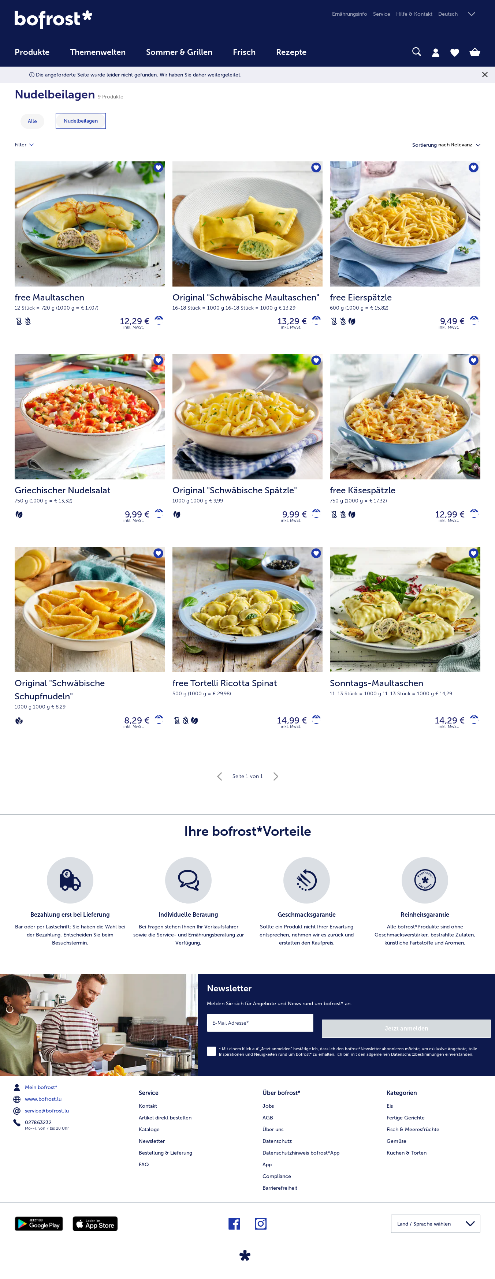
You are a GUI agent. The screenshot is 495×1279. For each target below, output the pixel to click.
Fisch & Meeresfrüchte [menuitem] (413, 1130)
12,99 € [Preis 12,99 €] (444, 519)
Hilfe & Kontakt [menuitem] (414, 14)
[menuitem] (32, 56)
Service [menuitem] (381, 14)
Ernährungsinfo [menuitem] (349, 14)
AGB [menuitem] (268, 1119)
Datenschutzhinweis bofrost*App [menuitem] (301, 1154)
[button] (459, 14)
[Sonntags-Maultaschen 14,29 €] (405, 658)
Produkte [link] (32, 52)
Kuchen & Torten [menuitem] (407, 1154)
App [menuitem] (267, 1166)
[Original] (313, 323)
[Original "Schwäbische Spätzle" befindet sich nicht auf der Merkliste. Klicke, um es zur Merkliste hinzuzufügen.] (315, 365)
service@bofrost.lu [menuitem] (42, 1115)
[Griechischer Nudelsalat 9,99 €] (90, 456)
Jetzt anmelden (459, 1032)
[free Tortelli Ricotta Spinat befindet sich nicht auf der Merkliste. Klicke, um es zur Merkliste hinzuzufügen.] (315, 561)
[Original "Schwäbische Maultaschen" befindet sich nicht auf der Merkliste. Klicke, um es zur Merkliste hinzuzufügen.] (315, 169)
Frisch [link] (244, 52)
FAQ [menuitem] (144, 1166)
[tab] (435, 52)
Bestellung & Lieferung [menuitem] (165, 1154)
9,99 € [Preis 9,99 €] (131, 519)
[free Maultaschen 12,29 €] (90, 259)
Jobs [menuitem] (268, 1107)
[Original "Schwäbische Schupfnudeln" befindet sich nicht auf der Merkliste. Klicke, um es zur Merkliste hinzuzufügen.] (157, 561)
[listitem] (70, 912)
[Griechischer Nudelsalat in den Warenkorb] (156, 519)
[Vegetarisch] (351, 323)
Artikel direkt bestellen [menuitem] (165, 1119)
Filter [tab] (28, 145)
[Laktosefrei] (19, 323)
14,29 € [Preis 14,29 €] (444, 728)
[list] (247, 912)
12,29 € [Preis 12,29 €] (129, 323)
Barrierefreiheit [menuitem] (280, 1189)
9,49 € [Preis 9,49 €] (447, 323)
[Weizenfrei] (27, 323)
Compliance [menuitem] (277, 1177)
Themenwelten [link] (98, 52)
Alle (32, 121)
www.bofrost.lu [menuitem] (38, 1103)
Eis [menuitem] (390, 1107)
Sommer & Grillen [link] (179, 52)
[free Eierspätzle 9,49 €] (405, 259)
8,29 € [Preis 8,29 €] (131, 728)
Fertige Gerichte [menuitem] (406, 1119)
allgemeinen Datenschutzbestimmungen (405, 1058)
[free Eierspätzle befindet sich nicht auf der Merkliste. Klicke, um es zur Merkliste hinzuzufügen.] (472, 169)
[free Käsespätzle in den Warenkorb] (471, 519)
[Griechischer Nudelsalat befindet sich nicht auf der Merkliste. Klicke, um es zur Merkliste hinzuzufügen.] (157, 365)
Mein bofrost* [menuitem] (36, 1091)
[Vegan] (19, 729)
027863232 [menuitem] (33, 1126)
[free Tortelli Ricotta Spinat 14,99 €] (247, 658)
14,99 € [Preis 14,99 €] (286, 728)
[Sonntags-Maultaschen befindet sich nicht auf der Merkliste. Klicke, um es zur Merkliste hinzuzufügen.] (472, 561)
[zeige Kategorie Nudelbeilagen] (80, 120)
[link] (85, 19)
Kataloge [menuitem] (149, 1130)
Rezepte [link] (291, 52)
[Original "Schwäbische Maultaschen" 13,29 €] (247, 259)
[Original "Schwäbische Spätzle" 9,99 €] (247, 456)
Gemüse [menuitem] (396, 1142)
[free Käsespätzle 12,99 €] (405, 456)
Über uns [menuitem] (273, 1130)
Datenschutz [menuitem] (277, 1142)
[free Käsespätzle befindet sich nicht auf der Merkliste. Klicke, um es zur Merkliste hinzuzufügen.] (472, 365)
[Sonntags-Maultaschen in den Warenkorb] (471, 729)
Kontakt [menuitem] (148, 1107)
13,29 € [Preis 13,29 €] (286, 323)
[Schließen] (485, 75)
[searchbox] (331, 51)
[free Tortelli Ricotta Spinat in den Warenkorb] (313, 729)
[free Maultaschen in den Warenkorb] (156, 323)
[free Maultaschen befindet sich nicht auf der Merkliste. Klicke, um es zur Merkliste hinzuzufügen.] (157, 169)
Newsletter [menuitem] (152, 1142)
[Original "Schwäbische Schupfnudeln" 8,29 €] (90, 658)
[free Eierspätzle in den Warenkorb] (471, 323)
